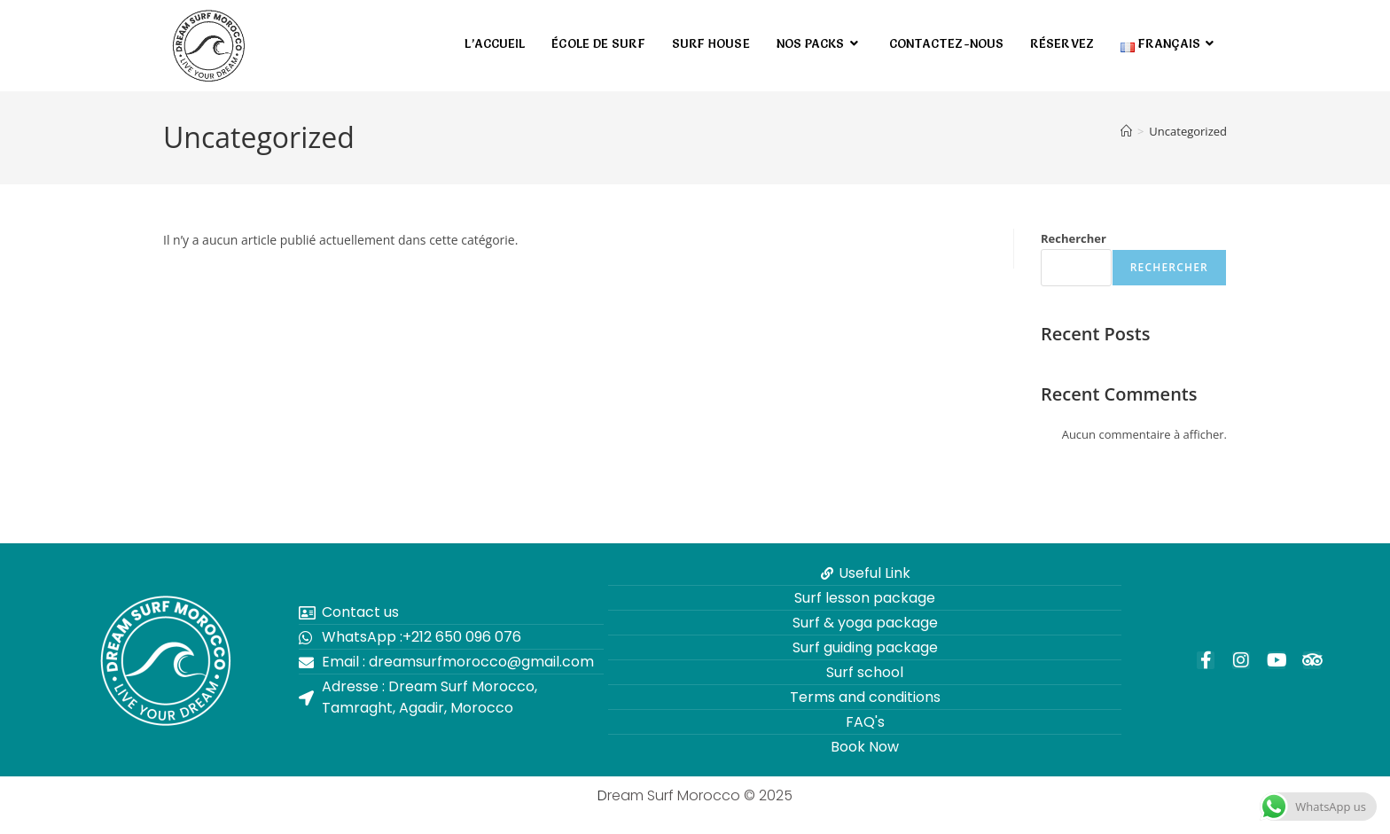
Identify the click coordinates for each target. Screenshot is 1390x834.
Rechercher (1073, 238)
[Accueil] (1126, 131)
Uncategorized (1188, 131)
